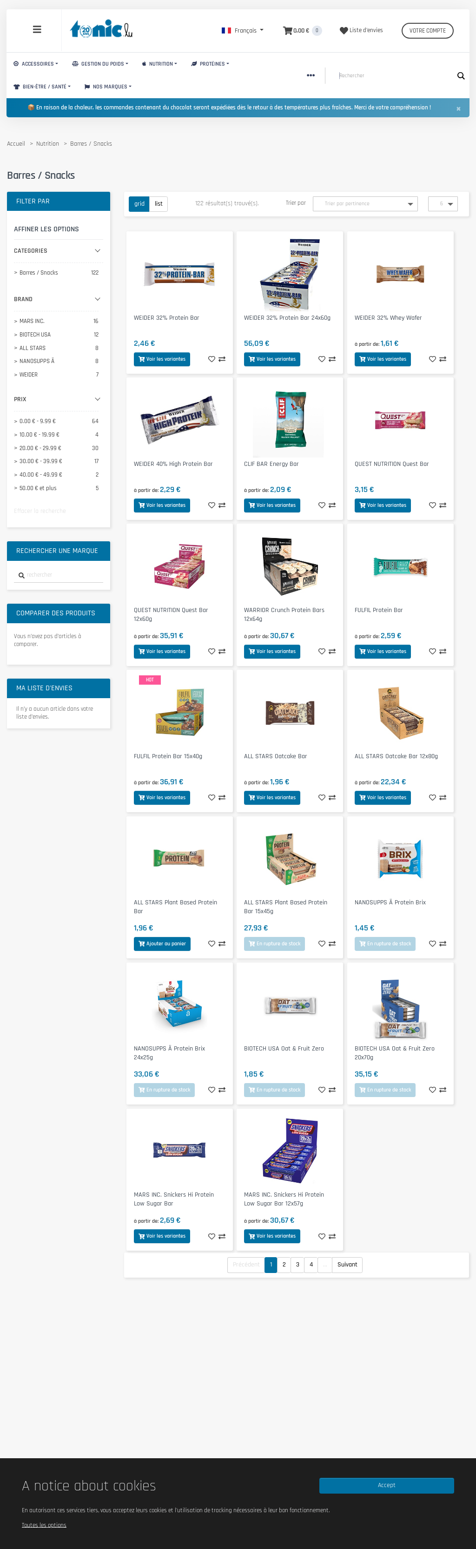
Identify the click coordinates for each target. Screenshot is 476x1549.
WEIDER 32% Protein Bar (166, 318)
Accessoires (33, 64)
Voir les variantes (162, 359)
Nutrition (157, 64)
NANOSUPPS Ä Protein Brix (390, 902)
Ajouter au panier (162, 943)
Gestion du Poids (98, 64)
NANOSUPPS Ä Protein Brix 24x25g (169, 1053)
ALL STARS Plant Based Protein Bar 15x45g (285, 907)
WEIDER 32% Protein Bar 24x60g (287, 318)
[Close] (458, 108)
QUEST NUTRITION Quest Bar (392, 464)
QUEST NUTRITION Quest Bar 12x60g (171, 614)
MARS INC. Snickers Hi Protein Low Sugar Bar (174, 1199)
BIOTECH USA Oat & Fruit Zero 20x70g (395, 1053)
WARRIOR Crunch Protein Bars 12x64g (284, 614)
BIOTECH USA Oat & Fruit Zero (284, 1048)
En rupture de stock (274, 943)
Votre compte (428, 30)
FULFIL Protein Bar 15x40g (168, 756)
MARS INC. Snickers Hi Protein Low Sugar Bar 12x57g (284, 1199)
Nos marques (106, 86)
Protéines (208, 64)
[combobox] (58, 575)
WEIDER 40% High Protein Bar (173, 464)
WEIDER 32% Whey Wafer (388, 318)
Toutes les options (44, 1525)
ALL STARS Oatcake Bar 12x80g (396, 756)
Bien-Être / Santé (39, 86)
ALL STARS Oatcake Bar (275, 756)
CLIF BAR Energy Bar (271, 464)
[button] (243, 31)
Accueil (16, 144)
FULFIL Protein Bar (379, 610)
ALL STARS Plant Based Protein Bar (175, 907)
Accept (387, 1485)
